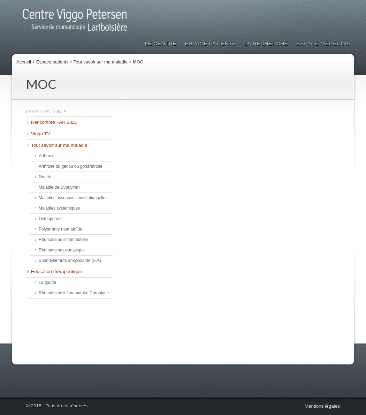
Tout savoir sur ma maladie (101, 62)
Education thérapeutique (56, 271)
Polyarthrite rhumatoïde (60, 229)
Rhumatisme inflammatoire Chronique (74, 292)
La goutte (47, 282)
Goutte (45, 176)
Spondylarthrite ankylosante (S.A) (70, 260)
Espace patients (210, 43)
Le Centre (161, 43)
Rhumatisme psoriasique (62, 250)
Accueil (23, 62)
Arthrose (46, 155)
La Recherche (266, 43)
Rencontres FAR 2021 (54, 122)
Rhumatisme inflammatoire (64, 239)
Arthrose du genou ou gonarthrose (70, 166)
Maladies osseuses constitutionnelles (73, 197)
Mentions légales (322, 406)
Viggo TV (40, 133)
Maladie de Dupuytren (59, 187)
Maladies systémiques (59, 208)
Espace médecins (323, 43)
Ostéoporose (51, 218)
